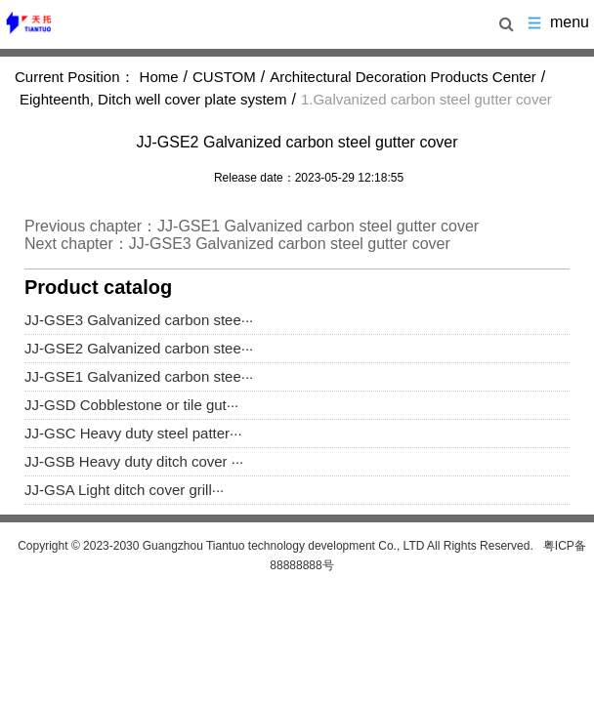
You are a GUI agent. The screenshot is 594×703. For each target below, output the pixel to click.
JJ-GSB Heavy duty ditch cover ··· (133, 461)
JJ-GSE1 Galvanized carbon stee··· (138, 376)
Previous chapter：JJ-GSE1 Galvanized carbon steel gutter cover (251, 226)
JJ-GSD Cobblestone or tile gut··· (131, 404)
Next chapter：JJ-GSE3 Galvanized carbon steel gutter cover (237, 243)
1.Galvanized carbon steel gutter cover (426, 99)
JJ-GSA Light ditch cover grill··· (124, 489)
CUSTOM (224, 76)
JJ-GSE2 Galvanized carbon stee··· (138, 348)
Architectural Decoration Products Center (403, 76)
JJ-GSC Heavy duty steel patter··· (133, 433)
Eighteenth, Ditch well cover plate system (153, 99)
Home (159, 76)
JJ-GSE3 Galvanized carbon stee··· (138, 319)
